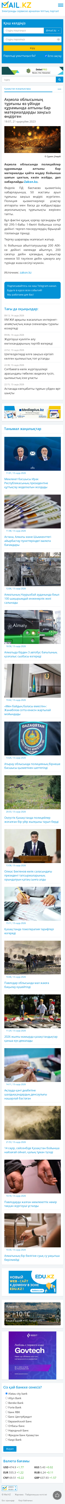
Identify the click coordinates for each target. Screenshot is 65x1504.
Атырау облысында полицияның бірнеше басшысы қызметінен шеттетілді (32, 746)
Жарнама (19, 1494)
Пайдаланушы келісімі (36, 1494)
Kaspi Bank (14, 1439)
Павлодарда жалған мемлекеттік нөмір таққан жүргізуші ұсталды (32, 1184)
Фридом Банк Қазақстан (23, 1435)
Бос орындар (8, 1500)
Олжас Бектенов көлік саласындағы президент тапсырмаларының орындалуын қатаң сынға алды (32, 855)
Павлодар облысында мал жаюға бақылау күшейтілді (32, 965)
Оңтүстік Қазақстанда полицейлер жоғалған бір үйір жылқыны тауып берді (32, 799)
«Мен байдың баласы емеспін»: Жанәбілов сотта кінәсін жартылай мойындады (32, 690)
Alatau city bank (17, 1393)
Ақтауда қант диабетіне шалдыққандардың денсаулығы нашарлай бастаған (32, 1074)
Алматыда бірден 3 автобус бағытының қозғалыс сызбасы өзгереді (32, 634)
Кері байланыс (26, 1500)
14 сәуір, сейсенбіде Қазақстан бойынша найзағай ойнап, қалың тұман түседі (32, 1130)
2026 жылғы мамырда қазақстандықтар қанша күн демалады (32, 1018)
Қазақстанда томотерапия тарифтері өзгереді (32, 911)
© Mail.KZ (6, 1494)
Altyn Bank (14, 1398)
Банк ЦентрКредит (20, 1416)
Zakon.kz (30, 182)
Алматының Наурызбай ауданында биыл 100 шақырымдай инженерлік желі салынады (32, 578)
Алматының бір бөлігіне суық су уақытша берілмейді (32, 1237)
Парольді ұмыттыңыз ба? (19, 55)
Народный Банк (18, 1430)
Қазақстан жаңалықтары (17, 88)
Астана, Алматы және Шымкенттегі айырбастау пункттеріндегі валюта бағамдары (32, 521)
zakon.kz (26, 272)
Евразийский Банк (20, 1421)
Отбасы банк (16, 1426)
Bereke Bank (15, 1403)
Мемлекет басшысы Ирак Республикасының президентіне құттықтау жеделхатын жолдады (32, 463)
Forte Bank (14, 1407)
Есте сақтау (55, 56)
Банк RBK (14, 1412)
